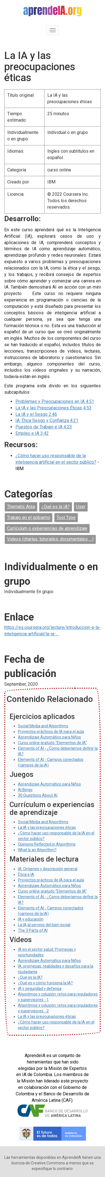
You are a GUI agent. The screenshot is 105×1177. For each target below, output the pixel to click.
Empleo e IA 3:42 (32, 433)
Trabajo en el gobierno (28, 517)
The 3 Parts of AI (33, 930)
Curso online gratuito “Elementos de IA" (52, 742)
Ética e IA (26, 874)
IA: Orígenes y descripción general (47, 869)
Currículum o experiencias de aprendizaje (47, 528)
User (80, 506)
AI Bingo (25, 789)
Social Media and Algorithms (43, 726)
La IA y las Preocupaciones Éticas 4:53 (53, 408)
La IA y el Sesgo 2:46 (36, 414)
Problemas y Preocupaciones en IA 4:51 (54, 401)
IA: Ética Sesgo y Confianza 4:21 (46, 420)
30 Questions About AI (37, 795)
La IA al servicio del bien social (44, 925)
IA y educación (30, 919)
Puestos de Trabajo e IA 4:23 (43, 427)
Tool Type (66, 517)
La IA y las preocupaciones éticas (47, 827)
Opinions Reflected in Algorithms (47, 844)
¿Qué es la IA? (55, 506)
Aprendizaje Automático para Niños (49, 737)
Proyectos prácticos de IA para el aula (51, 731)
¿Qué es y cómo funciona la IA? (45, 983)
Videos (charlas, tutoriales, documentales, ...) (50, 539)
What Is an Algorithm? (37, 850)
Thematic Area (21, 506)
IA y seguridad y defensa (39, 988)
